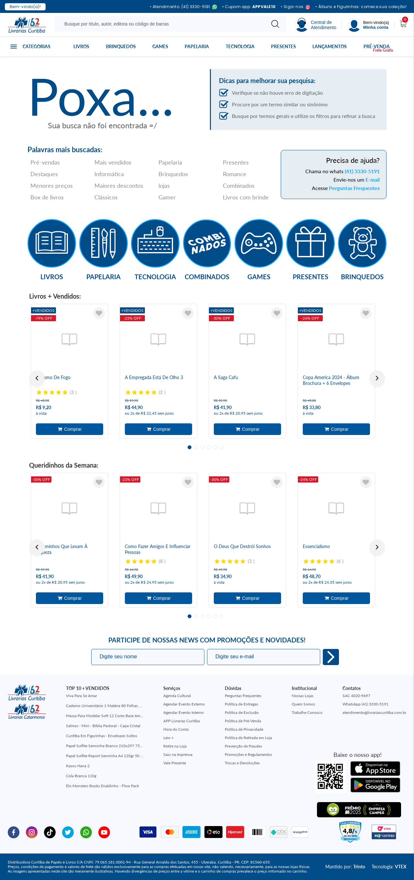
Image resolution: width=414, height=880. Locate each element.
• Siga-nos (295, 7)
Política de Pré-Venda (243, 720)
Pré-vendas (45, 162)
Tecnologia (240, 46)
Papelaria (197, 46)
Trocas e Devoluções (242, 762)
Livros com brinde (246, 197)
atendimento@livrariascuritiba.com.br (374, 712)
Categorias (36, 46)
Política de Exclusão (242, 712)
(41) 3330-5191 (362, 171)
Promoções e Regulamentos (248, 754)
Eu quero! (331, 657)
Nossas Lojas (302, 695)
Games (160, 46)
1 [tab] (189, 447)
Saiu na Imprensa (177, 754)
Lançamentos (329, 46)
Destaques (44, 173)
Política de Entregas (241, 704)
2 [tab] (196, 447)
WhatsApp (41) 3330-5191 (365, 704)
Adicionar (69, 429)
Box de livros (47, 197)
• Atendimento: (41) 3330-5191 (183, 7)
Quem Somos (303, 704)
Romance (234, 173)
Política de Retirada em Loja (248, 737)
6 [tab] (222, 447)
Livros (81, 46)
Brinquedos (121, 46)
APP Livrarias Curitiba (181, 720)
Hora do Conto (176, 729)
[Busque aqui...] (161, 24)
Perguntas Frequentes (354, 188)
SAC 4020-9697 (356, 695)
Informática (109, 173)
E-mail (372, 179)
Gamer (167, 197)
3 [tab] (202, 447)
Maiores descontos (118, 185)
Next (377, 378)
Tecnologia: (389, 866)
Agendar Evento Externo (184, 704)
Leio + (168, 737)
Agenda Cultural (177, 695)
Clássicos (106, 197)
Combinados (239, 185)
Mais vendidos (112, 162)
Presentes (283, 46)
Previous (37, 378)
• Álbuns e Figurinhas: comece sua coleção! (361, 7)
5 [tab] (215, 447)
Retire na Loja (175, 746)
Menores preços (51, 185)
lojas (164, 185)
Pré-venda (377, 46)
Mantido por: (345, 866)
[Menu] (368, 24)
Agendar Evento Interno (183, 712)
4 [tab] (209, 447)
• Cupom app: (249, 7)
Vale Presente (174, 762)
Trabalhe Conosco (307, 712)
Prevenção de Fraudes (243, 746)
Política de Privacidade (244, 729)
